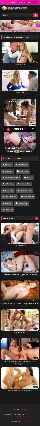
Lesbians (30, 177)
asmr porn (24, 410)
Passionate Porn (25, 190)
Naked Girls (9, 190)
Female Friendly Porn (12, 177)
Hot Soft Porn (24, 421)
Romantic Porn (28, 197)
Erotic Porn (8, 171)
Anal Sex (8, 165)
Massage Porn (25, 184)
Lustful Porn (9, 184)
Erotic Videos (23, 171)
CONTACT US (20, 417)
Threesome (9, 209)
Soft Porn (8, 203)
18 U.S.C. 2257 (30, 414)
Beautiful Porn (23, 165)
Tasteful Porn (22, 203)
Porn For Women (11, 197)
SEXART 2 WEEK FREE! (28, 2)
